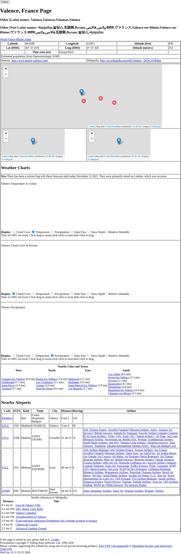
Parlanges (73, 382)
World (3, 39)
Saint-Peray (8, 385)
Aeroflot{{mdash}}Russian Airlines (128, 429)
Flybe (111, 436)
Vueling (87, 485)
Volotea (159, 490)
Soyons (112, 380)
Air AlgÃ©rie (147, 453)
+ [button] (6, 69)
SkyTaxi (97, 475)
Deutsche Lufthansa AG (132, 462)
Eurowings (123, 465)
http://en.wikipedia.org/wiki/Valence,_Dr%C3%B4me (130, 60)
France (12, 39)
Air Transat (166, 456)
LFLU (5, 425)
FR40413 (7, 418)
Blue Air (109, 459)
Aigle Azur (132, 453)
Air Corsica (104, 456)
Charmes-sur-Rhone (119, 393)
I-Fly (118, 436)
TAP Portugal (123, 478)
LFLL (5, 467)
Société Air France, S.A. (142, 475)
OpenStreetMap (114, 126)
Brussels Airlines (144, 459)
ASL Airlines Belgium (96, 450)
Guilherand (8, 382)
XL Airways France (135, 485)
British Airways (103, 433)
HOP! (173, 465)
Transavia (100, 445)
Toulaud (6, 388)
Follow (4, 2)
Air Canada (89, 456)
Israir (126, 436)
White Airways (114, 485)
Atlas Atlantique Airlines (97, 490)
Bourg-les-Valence (46, 379)
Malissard (73, 379)
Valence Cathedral (26, 512)
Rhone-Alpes (23, 39)
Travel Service (112, 481)
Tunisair (126, 481)
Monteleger (114, 386)
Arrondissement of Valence (31, 516)
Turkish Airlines (142, 481)
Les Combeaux (44, 382)
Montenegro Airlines (116, 472)
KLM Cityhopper (137, 469)
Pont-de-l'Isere (44, 388)
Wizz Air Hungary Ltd (163, 445)
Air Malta (117, 456)
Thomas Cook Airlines (133, 442)
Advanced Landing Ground (31, 528)
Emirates (99, 465)
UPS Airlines (170, 481)
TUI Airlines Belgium (144, 478)
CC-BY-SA (137, 126)
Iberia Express (98, 469)
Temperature (43, 232)
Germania (162, 465)
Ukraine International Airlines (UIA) (128, 445)
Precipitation (62, 232)
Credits (55, 539)
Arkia (153, 429)
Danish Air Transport (126, 433)
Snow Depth (98, 232)
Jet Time (161, 436)
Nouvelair (135, 472)
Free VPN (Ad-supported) (113, 545)
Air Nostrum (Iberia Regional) (141, 456)
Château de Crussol (26, 524)
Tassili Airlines (166, 478)
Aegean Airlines (144, 450)
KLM (122, 469)
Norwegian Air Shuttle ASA (120, 439)
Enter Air (110, 465)
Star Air (161, 475)
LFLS (5, 437)
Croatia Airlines (92, 462)
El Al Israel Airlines (95, 436)
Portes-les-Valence (118, 377)
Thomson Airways (157, 442)
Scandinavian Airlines (160, 439)
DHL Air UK (110, 462)
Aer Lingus (160, 450)
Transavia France (93, 481)
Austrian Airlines (93, 459)
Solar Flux (80, 232)
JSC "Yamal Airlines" (142, 436)
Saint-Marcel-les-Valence (82, 385)
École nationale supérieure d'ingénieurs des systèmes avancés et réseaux (56, 520)
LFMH (6, 490)
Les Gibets (114, 374)
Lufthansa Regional (159, 469)
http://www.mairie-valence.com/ (30, 60)
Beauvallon (114, 383)
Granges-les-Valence (13, 379)
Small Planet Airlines (95, 442)
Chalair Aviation (164, 459)
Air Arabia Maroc (166, 453)
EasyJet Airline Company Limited (158, 433)
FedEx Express (139, 465)
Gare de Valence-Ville (28, 505)
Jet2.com (172, 436)
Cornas (40, 385)
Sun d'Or (114, 442)
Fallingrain (156, 126)
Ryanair (142, 439)
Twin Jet (157, 481)
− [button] (6, 74)
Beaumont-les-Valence (121, 390)
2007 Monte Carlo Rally (29, 509)
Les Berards (75, 388)
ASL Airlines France (95, 429)
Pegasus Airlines (151, 472)
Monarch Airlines (93, 439)
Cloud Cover (23, 232)
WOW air (99, 485)
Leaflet (92, 126)
